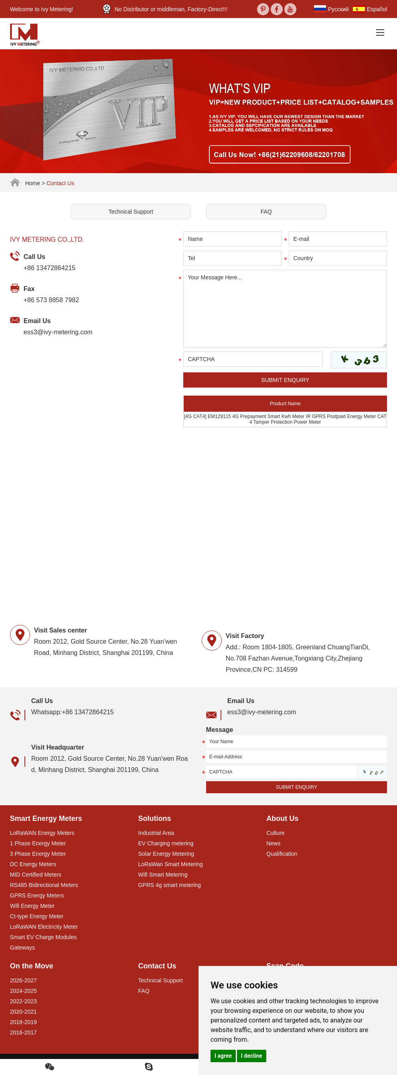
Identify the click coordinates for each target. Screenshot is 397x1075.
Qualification (281, 854)
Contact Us (60, 183)
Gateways (22, 947)
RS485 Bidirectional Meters (44, 885)
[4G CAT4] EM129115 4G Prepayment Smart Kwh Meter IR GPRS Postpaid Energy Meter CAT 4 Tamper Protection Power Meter (285, 419)
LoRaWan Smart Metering (170, 864)
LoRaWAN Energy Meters (42, 833)
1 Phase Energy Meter (38, 843)
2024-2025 (23, 991)
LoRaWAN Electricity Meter (44, 926)
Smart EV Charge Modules (43, 937)
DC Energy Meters (33, 864)
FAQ (266, 211)
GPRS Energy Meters (37, 895)
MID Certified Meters (35, 874)
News (273, 843)
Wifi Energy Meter (32, 906)
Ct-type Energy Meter (36, 916)
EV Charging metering (166, 843)
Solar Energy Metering (166, 854)
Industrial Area (156, 833)
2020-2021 (23, 1011)
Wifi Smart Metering (163, 874)
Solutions (154, 818)
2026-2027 (23, 980)
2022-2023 (23, 1001)
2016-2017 (23, 1032)
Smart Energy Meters (46, 818)
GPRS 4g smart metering (169, 885)
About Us (282, 818)
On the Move (31, 966)
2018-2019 (23, 1022)
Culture (275, 833)
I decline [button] (251, 1056)
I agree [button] (223, 1056)
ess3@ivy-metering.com (58, 332)
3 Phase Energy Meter (38, 854)
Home (32, 183)
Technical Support (131, 211)
